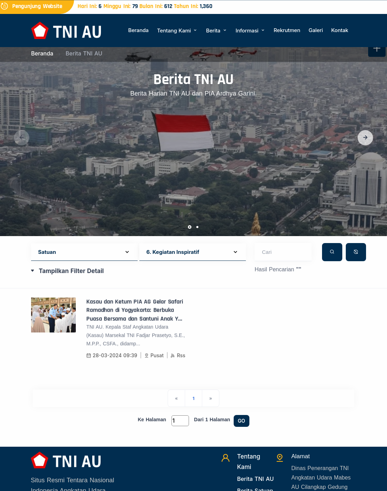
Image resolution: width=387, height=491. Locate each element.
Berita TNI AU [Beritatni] (255, 478)
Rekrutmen (286, 30)
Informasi (250, 30)
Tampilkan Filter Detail (71, 270)
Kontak (339, 30)
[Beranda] (66, 30)
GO (241, 421)
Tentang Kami (177, 30)
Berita (216, 30)
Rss (177, 361)
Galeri (315, 30)
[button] (365, 137)
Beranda (138, 30)
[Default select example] (84, 252)
